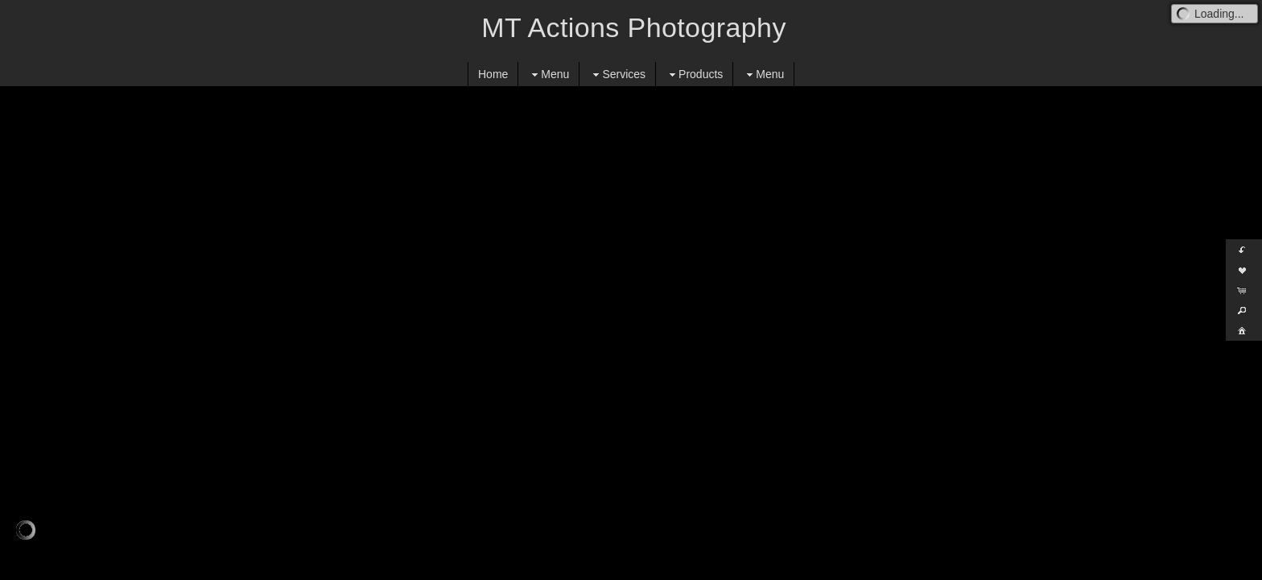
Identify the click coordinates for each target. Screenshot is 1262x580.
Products (694, 74)
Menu (548, 74)
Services (617, 74)
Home (493, 74)
